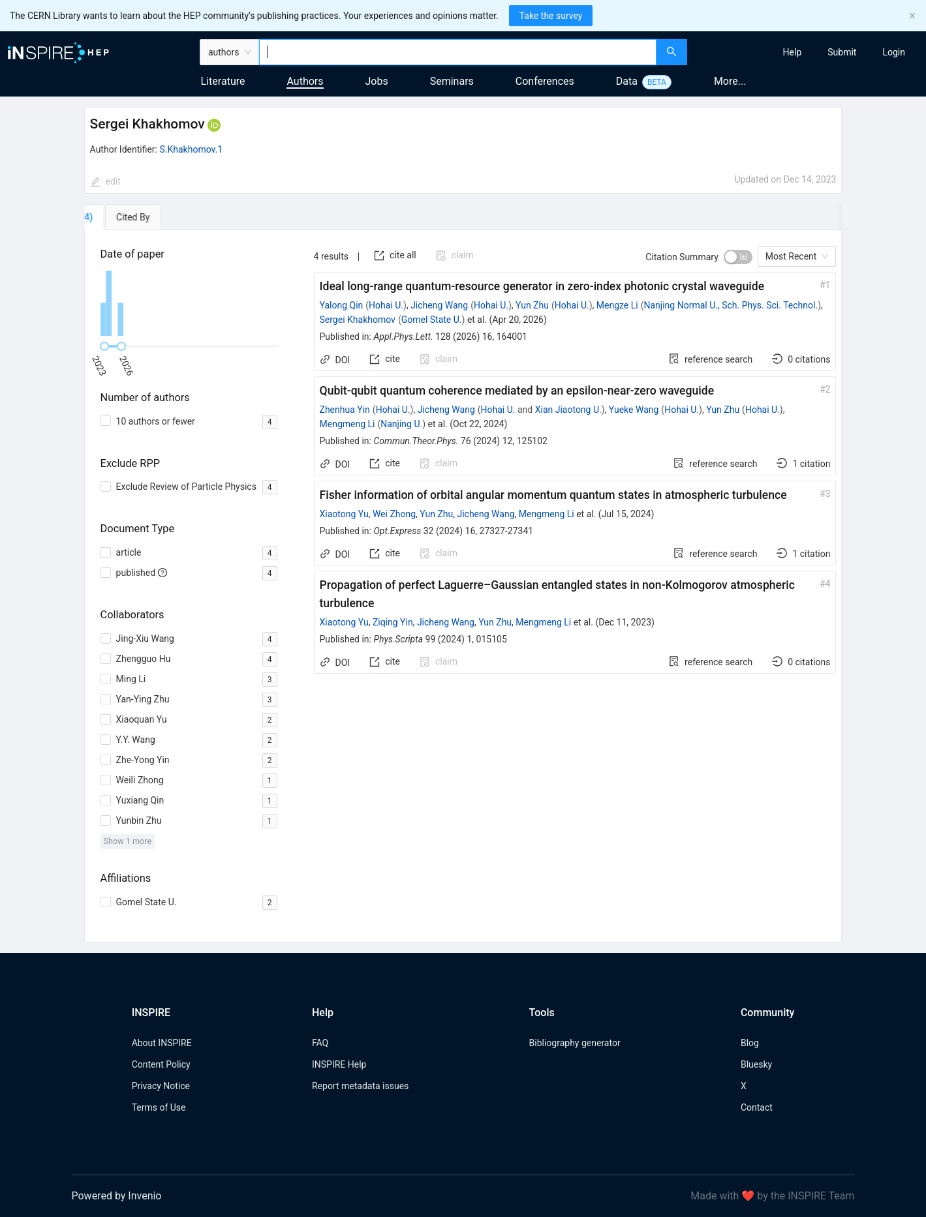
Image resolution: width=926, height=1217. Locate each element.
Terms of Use (159, 1107)
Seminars (452, 81)
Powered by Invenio (117, 1196)
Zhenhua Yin (345, 409)
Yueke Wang (634, 409)
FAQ (320, 1043)
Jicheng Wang (439, 305)
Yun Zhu (532, 305)
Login (893, 52)
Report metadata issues (360, 1086)
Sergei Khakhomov (357, 319)
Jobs (376, 81)
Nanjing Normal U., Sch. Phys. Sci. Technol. (731, 305)
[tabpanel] (463, 586)
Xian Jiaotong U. (568, 409)
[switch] (738, 257)
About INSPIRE (162, 1043)
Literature (223, 81)
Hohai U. (386, 305)
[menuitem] (792, 52)
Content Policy (161, 1064)
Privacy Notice (161, 1086)
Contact (757, 1107)
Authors (304, 81)
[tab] (121, 217)
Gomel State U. (431, 319)
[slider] (104, 346)
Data (627, 81)
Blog (750, 1043)
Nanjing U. (401, 424)
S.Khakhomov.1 (191, 149)
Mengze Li (617, 305)
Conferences (545, 81)
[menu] (808, 52)
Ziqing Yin (393, 622)
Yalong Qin (341, 305)
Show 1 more (127, 841)
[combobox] (458, 52)
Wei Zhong (394, 514)
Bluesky (756, 1064)
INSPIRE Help (339, 1064)
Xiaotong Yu (344, 514)
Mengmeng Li (347, 424)
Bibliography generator (575, 1043)
